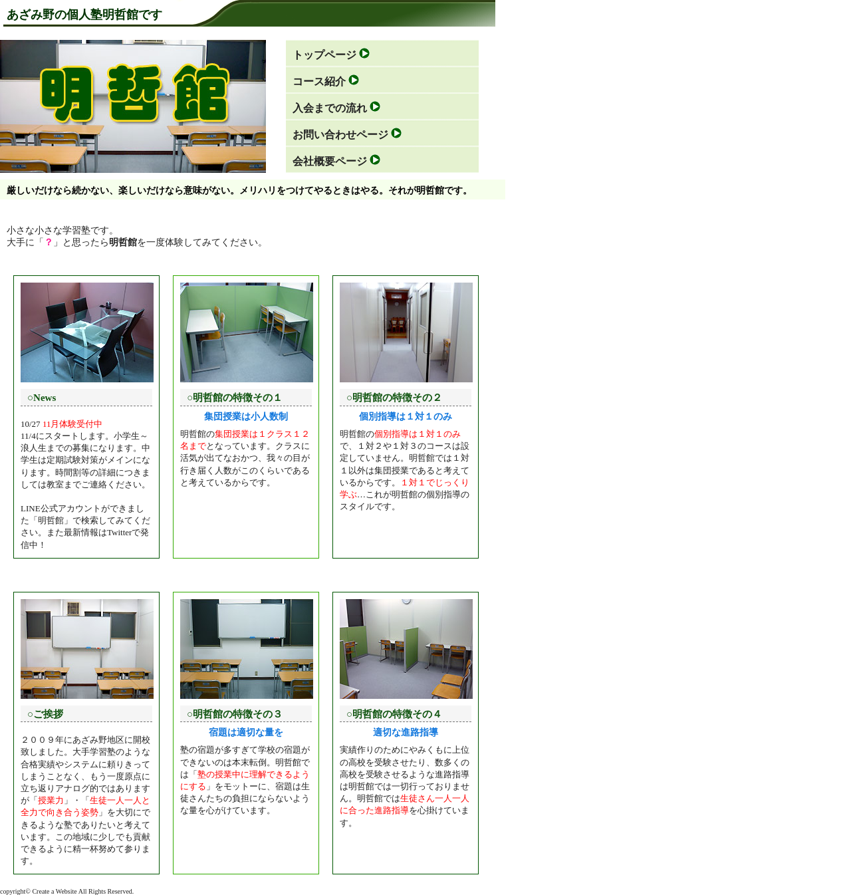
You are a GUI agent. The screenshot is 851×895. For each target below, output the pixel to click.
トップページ (324, 55)
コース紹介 (319, 81)
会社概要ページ (330, 161)
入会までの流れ (330, 108)
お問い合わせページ (340, 134)
